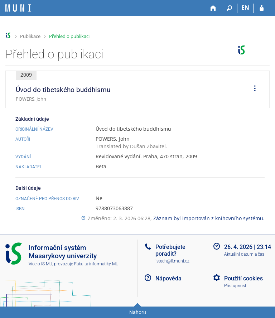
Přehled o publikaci (69, 36)
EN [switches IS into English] (245, 7)
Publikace (30, 36)
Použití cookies (243, 278)
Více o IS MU (40, 263)
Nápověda (168, 278)
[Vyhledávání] (229, 8)
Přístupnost (235, 285)
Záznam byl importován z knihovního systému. (209, 218)
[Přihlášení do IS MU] (262, 8)
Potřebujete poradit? (170, 250)
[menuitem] (252, 89)
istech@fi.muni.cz (172, 261)
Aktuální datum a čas (244, 254)
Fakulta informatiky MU (96, 263)
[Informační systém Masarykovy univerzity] (18, 8)
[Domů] (213, 8)
